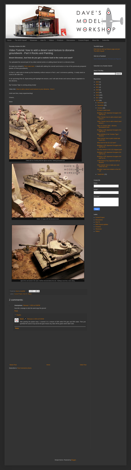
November (100, 105)
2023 (97, 82)
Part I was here (29, 66)
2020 (97, 90)
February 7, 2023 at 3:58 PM (31, 305)
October (100, 108)
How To (43, 40)
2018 (97, 95)
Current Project (83, 40)
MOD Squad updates (101, 224)
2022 (97, 84)
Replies (18, 315)
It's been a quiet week (103, 110)
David (22, 319)
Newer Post (13, 365)
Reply (16, 311)
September (100, 174)
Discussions (71, 40)
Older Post (83, 365)
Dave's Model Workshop (100, 59)
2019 (97, 92)
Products (60, 40)
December (100, 102)
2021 (97, 87)
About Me (95, 40)
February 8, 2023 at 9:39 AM (35, 319)
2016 (97, 100)
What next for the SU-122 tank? (106, 143)
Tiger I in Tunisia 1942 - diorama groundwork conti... (107, 126)
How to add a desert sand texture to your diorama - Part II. (35, 89)
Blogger (73, 460)
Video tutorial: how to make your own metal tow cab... (108, 165)
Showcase (33, 40)
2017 (97, 98)
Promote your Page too (114, 59)
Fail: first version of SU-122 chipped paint (109, 149)
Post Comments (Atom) (24, 368)
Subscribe (105, 40)
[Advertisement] (48, 388)
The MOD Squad (21, 40)
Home (9, 40)
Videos (51, 40)
